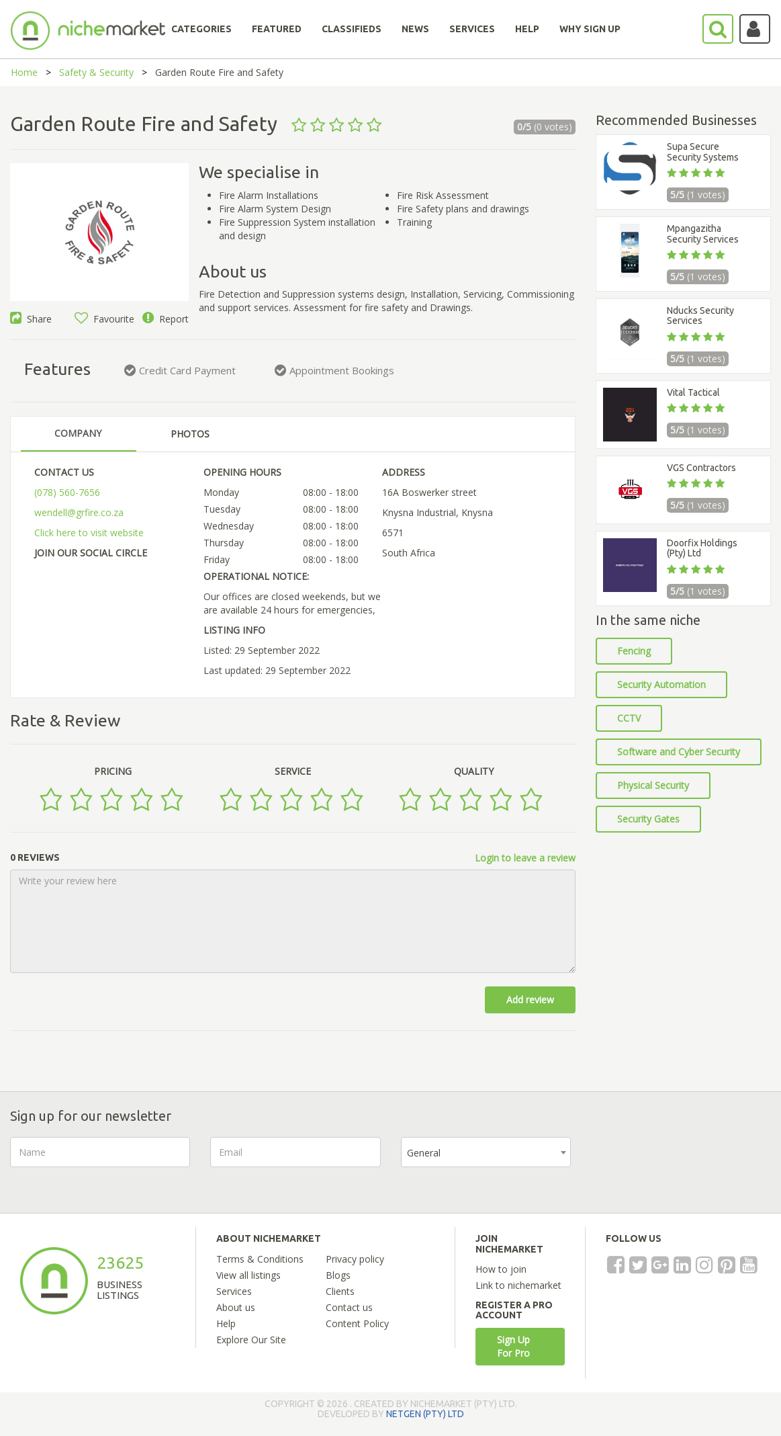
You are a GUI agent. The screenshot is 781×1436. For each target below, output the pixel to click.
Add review (530, 999)
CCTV (629, 718)
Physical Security (653, 785)
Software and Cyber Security (678, 751)
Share (31, 318)
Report (165, 318)
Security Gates (648, 818)
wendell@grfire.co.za (79, 512)
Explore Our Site (251, 1339)
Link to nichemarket (518, 1285)
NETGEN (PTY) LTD (425, 1413)
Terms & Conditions (260, 1259)
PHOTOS (190, 433)
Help (226, 1323)
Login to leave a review (525, 857)
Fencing (634, 650)
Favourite (104, 318)
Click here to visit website (89, 532)
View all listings (248, 1275)
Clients (340, 1291)
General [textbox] (424, 1152)
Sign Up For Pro (513, 1346)
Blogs (338, 1275)
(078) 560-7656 (67, 492)
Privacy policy (355, 1259)
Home (24, 72)
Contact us (349, 1307)
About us (235, 1307)
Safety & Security (96, 72)
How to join (500, 1269)
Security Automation (661, 684)
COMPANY (77, 433)
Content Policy (357, 1323)
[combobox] (486, 1152)
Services (234, 1291)
